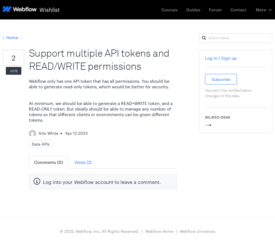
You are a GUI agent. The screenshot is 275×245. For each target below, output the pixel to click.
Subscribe (221, 79)
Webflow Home (159, 231)
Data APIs (41, 144)
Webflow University (198, 231)
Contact (238, 9)
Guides (193, 9)
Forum (215, 9)
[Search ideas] (236, 38)
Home (11, 37)
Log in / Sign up (221, 58)
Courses (170, 9)
